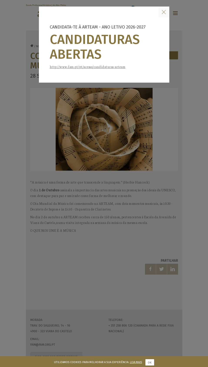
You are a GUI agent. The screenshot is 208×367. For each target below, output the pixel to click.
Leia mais (136, 362)
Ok (149, 362)
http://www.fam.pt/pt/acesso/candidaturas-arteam (88, 66)
